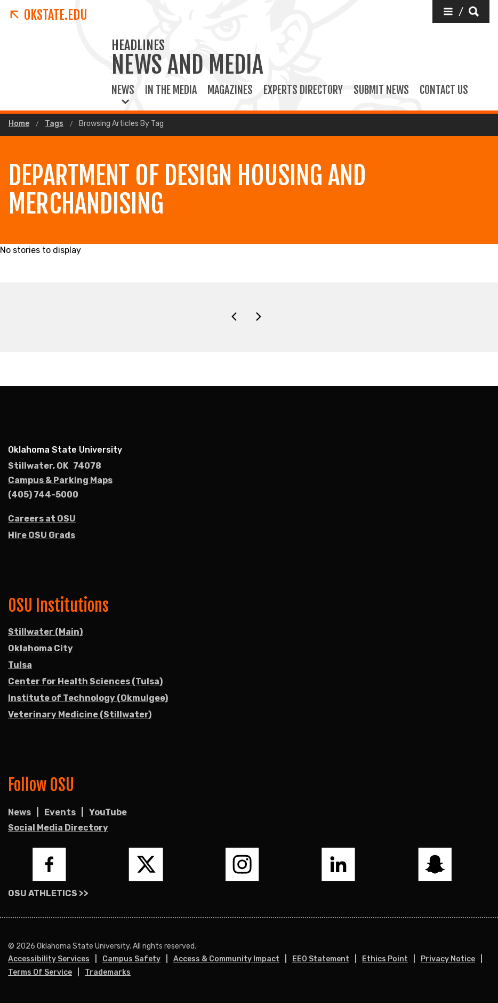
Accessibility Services (49, 958)
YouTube (108, 812)
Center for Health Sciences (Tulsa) (85, 681)
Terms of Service (40, 972)
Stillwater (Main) (45, 632)
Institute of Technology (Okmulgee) (88, 698)
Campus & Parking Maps (60, 480)
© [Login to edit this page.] (11, 946)
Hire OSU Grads (41, 535)
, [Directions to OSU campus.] (54, 466)
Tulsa (20, 665)
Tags (54, 124)
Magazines (230, 90)
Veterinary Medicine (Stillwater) (79, 714)
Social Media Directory (58, 828)
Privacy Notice (448, 958)
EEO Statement (320, 958)
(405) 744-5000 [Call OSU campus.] (43, 494)
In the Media (171, 90)
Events (60, 812)
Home (19, 124)
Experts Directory (303, 90)
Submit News (381, 90)
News (122, 90)
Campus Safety (131, 958)
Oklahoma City (40, 648)
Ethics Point (385, 958)
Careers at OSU (42, 519)
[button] (460, 11)
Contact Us (444, 90)
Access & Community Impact (226, 958)
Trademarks (108, 972)
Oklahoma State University (65, 450)
